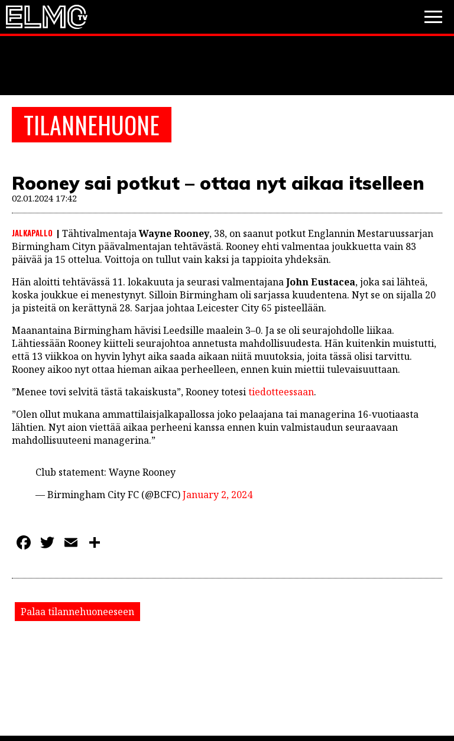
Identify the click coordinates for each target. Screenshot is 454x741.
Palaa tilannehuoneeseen (77, 611)
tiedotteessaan (281, 391)
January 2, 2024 (217, 494)
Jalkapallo (32, 233)
